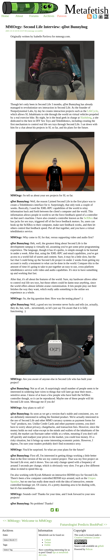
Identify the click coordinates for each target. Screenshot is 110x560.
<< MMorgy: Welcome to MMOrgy (27, 521)
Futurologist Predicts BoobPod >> (83, 524)
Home (5, 16)
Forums (34, 16)
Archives (48, 16)
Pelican (89, 549)
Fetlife (47, 545)
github (101, 546)
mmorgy (31, 31)
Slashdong (86, 117)
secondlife (39, 31)
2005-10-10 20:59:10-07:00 (16, 31)
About (19, 16)
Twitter (47, 542)
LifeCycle (92, 110)
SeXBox (88, 218)
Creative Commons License (87, 537)
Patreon (61, 16)
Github (47, 540)
